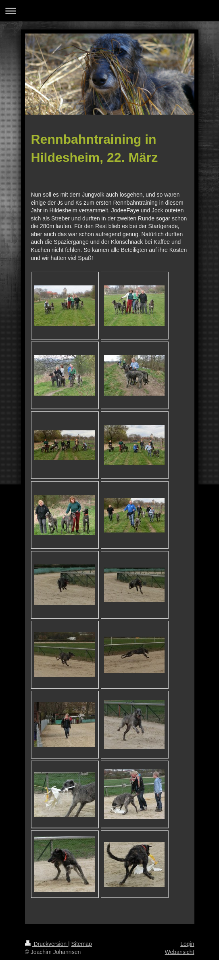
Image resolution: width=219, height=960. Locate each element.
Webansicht (179, 952)
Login (187, 944)
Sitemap (81, 944)
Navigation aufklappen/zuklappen (109, 10)
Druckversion (46, 944)
